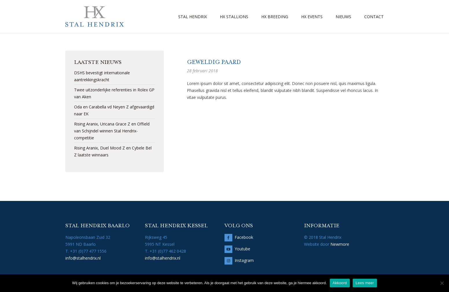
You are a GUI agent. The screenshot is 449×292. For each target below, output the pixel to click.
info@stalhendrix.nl (83, 258)
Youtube (242, 249)
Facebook (244, 237)
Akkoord (340, 283)
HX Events (312, 16)
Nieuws (343, 16)
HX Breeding (274, 16)
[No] (442, 283)
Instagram (244, 260)
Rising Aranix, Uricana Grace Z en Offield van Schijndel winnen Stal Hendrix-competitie (112, 131)
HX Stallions (234, 16)
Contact (374, 16)
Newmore (339, 244)
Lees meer (365, 283)
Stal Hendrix (192, 16)
